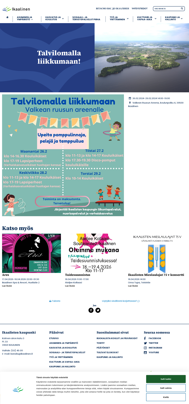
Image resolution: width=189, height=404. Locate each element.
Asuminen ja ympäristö (25, 18)
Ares (5, 275)
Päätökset (103, 348)
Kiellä (166, 386)
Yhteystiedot (139, 8)
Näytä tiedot (148, 398)
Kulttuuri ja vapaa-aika (144, 18)
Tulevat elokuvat (108, 352)
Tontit (101, 343)
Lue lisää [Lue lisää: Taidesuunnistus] (70, 286)
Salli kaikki (166, 367)
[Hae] (182, 8)
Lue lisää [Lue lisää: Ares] (7, 286)
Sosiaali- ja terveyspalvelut (67, 352)
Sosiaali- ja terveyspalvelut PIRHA (86, 18)
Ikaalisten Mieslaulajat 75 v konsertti (156, 275)
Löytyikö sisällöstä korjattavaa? (119, 301)
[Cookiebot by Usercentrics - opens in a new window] (18, 399)
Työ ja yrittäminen (117, 18)
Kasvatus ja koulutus (53, 18)
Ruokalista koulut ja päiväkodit (117, 338)
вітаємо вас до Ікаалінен (112, 8)
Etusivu (54, 338)
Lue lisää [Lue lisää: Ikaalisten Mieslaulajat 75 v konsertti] (133, 286)
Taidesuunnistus (77, 275)
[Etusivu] (7, 19)
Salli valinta (166, 377)
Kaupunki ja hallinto (172, 18)
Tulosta (56, 301)
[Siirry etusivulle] (16, 9)
